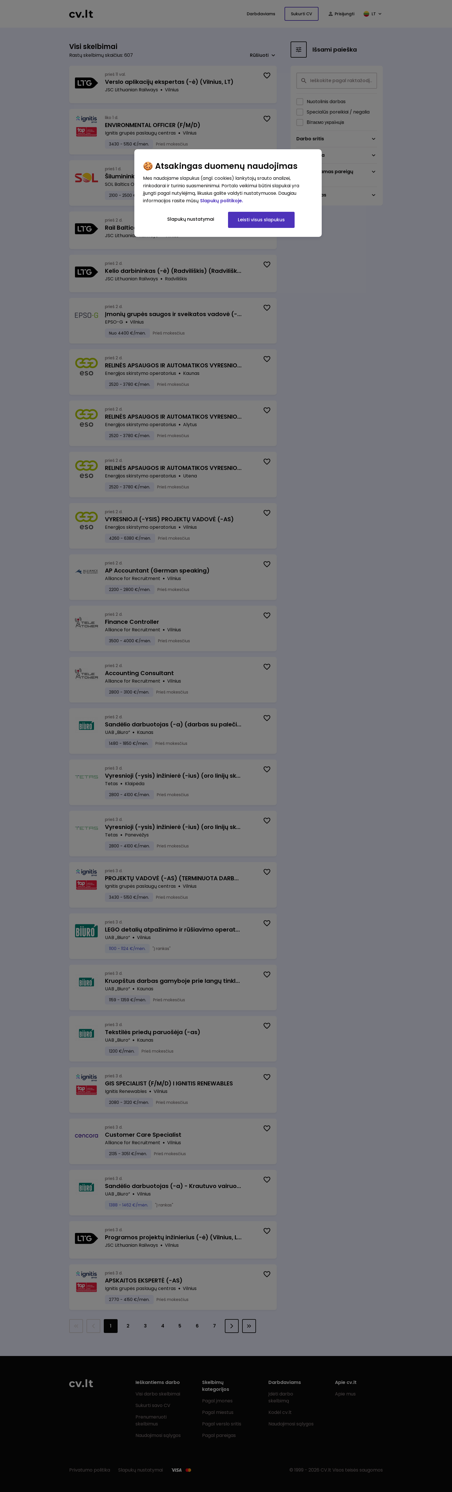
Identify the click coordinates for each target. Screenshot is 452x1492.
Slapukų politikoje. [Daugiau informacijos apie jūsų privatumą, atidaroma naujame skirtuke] (221, 200)
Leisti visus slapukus (261, 219)
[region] (228, 193)
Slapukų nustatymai (190, 219)
